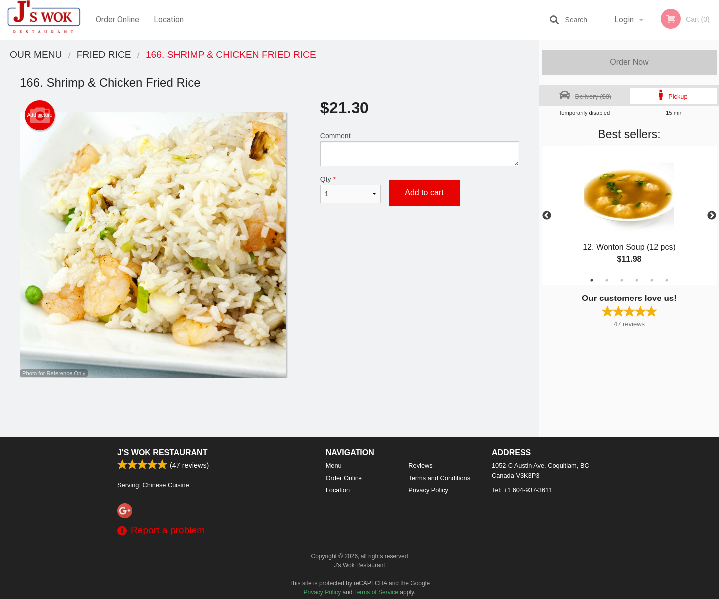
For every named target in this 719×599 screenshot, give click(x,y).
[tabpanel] (629, 216)
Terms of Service (376, 592)
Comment (419, 149)
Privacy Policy (428, 490)
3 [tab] (622, 280)
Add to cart (424, 192)
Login (624, 19)
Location (169, 19)
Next (712, 216)
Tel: (522, 490)
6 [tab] (667, 280)
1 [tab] (592, 280)
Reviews (420, 465)
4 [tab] (637, 280)
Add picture (40, 115)
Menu (334, 465)
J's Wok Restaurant (162, 452)
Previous (547, 216)
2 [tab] (607, 280)
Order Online (117, 19)
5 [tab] (652, 280)
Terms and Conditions (439, 478)
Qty (350, 189)
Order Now (629, 62)
